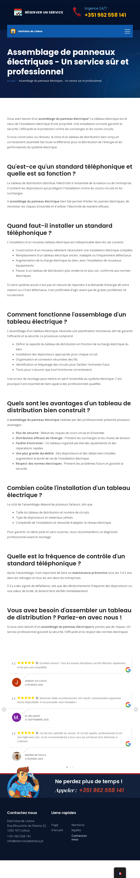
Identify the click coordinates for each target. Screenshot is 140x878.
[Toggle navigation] (127, 31)
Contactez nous (79, 842)
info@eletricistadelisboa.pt (25, 846)
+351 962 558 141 (101, 795)
